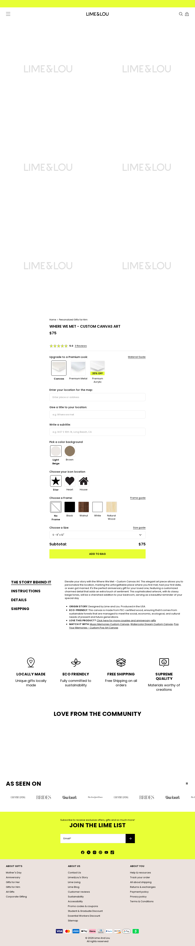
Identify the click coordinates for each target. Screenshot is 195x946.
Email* (67, 838)
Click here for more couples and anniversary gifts (126, 620)
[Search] (181, 14)
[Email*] (92, 838)
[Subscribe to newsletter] (130, 838)
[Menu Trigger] (8, 14)
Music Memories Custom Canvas (109, 624)
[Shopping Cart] (187, 14)
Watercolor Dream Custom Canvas (151, 624)
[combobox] (97, 397)
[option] (59, 372)
